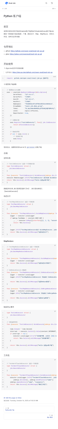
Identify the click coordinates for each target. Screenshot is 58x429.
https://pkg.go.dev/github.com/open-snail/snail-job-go (32, 72)
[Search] (46, 3)
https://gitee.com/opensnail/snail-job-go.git (26, 54)
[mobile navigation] (51, 3)
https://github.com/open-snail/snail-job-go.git (27, 51)
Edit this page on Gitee (12, 398)
